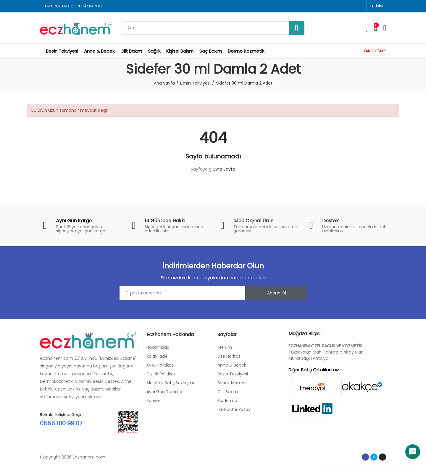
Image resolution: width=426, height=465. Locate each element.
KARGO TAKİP (375, 51)
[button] (376, 6)
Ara (296, 28)
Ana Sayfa (224, 169)
